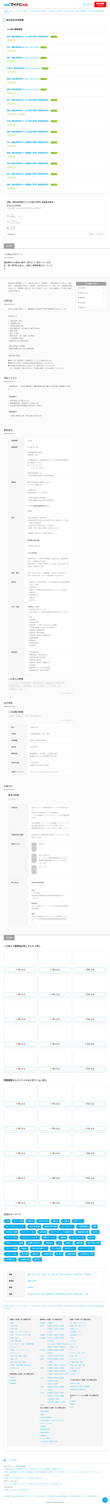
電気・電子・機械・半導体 (19, 1356)
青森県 (50, 1326)
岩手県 (56, 1326)
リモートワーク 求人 (87, 1248)
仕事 (37, 1472)
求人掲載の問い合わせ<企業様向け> (58, 1496)
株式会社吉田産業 (69, 11)
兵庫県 (50, 1371)
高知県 (50, 1390)
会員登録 (100, 4)
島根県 (56, 1378)
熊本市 (63, 1402)
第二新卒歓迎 (45, 1411)
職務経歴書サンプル (22, 1469)
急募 (42, 1414)
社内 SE (96, 1232)
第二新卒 (59, 1254)
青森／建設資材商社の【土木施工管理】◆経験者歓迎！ (28, 110)
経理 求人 (37, 1259)
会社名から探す (75, 1383)
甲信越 (43, 1350)
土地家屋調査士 (83, 1226)
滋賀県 (50, 1368)
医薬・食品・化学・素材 (18, 1362)
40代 (7, 1221)
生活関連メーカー (76, 1335)
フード (73, 1350)
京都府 (56, 1368)
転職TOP (6, 11)
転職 (6, 1478)
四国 (42, 1387)
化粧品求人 (49, 1243)
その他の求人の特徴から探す (49, 1441)
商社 (72, 1338)
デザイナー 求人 (11, 1237)
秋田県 (50, 1329)
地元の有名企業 (34, 1226)
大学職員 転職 (25, 1259)
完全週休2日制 (59, 1294)
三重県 (50, 1362)
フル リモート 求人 (28, 1232)
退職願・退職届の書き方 (12, 1472)
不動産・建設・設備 (77, 1362)
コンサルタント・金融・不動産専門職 (22, 1344)
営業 (12, 1323)
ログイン (89, 4)
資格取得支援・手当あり (81, 1294)
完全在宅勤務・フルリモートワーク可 (52, 1420)
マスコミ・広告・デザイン (78, 1353)
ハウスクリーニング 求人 (30, 1237)
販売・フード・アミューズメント (21, 1332)
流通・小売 (74, 1347)
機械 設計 (79, 1243)
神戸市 (66, 1374)
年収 (23, 1472)
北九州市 (51, 1402)
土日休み (66, 1221)
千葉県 (56, 1338)
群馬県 (62, 1335)
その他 (73, 1374)
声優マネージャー (49, 1237)
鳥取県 (50, 1378)
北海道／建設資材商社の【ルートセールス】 (24, 68)
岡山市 (50, 1384)
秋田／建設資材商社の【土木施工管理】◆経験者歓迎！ (28, 36)
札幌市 (50, 1323)
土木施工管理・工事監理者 (55, 11)
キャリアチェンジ (67, 1226)
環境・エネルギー (76, 1368)
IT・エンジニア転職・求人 (12, 1484)
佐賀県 (56, 1393)
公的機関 (73, 1371)
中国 (42, 1378)
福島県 (29, 1281)
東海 (42, 1359)
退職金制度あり (45, 1432)
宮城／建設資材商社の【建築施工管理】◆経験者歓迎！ (28, 163)
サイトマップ (31, 1496)
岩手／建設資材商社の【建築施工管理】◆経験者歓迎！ (28, 142)
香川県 (56, 1387)
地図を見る (36, 898)
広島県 (50, 1381)
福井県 (62, 1356)
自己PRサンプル (36, 1469)
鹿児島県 (51, 1399)
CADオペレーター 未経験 (14, 1243)
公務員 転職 (48, 1254)
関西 (42, 1368)
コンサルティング (76, 1359)
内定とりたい (78, 1221)
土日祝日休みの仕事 (86, 1254)
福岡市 (57, 1402)
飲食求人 (69, 1243)
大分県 (56, 1396)
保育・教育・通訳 (16, 1341)
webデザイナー (69, 1248)
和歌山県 (62, 1371)
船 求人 (91, 1237)
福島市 (35, 1281)
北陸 (42, 1356)
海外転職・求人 (56, 1484)
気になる (21, 970)
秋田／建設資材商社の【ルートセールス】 (23, 58)
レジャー (73, 1344)
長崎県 (62, 1393)
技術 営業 (42, 1232)
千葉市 (59, 1344)
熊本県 (50, 1396)
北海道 (43, 1323)
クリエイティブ (15, 1347)
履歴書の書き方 (9, 1469)
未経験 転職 (71, 1254)
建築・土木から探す (16, 11)
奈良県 (56, 1371)
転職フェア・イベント (66, 1472)
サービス (73, 1341)
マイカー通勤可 (45, 1438)
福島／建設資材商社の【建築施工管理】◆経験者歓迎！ (28, 184)
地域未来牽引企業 (51, 1226)
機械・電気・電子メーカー (78, 1326)
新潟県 (50, 1350)
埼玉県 (50, 1338)
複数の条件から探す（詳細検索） (80, 1386)
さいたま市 (51, 1344)
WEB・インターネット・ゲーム (20, 1350)
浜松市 (56, 1365)
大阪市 (56, 1374)
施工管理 (25, 1254)
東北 (42, 1326)
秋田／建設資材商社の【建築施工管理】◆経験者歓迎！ (28, 174)
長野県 (62, 1350)
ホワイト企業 (18, 1221)
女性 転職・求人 (44, 1484)
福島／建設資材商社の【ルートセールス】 (23, 89)
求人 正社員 (56, 1248)
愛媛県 (62, 1387)
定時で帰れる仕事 (94, 1243)
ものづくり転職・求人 (29, 1484)
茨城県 (50, 1335)
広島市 (56, 1384)
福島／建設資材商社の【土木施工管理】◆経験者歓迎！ (28, 132)
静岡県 (56, 1359)
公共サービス (15, 1368)
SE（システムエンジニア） (15, 1226)
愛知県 (62, 1359)
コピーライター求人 (78, 1237)
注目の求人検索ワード (39, 1248)
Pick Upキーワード (21, 1478)
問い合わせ (41, 1496)
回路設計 (24, 1248)
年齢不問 (31, 1221)
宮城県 (62, 1326)
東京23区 (65, 1344)
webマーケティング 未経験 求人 (62, 1232)
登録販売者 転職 (82, 1232)
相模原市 (62, 1347)
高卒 (72, 1407)
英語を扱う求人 (24, 1490)
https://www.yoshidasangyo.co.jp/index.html (44, 772)
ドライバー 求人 (11, 1254)
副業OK (43, 1426)
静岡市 (50, 1365)
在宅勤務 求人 (10, 1259)
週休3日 (55, 1221)
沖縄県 (57, 1399)
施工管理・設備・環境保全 (38, 11)
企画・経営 (14, 1326)
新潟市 (50, 1353)
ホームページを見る (38, 885)
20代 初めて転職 (11, 1232)
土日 (59, 1243)
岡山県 (62, 1378)
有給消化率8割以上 (46, 1417)
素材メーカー (75, 1329)
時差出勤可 (69, 1294)
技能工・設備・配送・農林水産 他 (21, 1365)
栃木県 (56, 1335)
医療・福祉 (14, 1338)
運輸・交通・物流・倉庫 (78, 1365)
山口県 (56, 1381)
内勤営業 (63, 1237)
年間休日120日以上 (33, 1294)
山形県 (56, 1329)
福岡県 (50, 1393)
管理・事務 (14, 1329)
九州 (42, 1393)
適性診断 (54, 1469)
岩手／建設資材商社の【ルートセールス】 (23, 47)
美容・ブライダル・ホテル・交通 (21, 1335)
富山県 (50, 1356)
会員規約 (7, 1496)
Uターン (62, 1469)
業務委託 (13, 1383)
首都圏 (43, 1338)
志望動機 (46, 1469)
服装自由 (43, 1435)
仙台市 (50, 1332)
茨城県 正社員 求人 (34, 1243)
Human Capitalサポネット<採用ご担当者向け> (84, 1496)
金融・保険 (74, 1356)
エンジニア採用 (11, 1248)
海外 (42, 1405)
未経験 (73, 1404)
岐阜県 (50, 1359)
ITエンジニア (15, 1353)
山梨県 (56, 1350)
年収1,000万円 (43, 1221)
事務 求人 (35, 1254)
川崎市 (56, 1347)
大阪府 (62, 1368)
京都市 (50, 1374)
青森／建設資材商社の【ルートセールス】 (23, 79)
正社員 (13, 1377)
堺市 (61, 1374)
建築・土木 (26, 11)
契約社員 (13, 1380)
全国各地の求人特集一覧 (78, 1389)
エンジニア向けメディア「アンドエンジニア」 (89, 1472)
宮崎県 (62, 1396)
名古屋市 (62, 1365)
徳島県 (50, 1387)
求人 (11, 1478)
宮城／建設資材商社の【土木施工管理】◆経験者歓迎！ (28, 121)
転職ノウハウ (53, 1472)
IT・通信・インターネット (78, 1323)
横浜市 (50, 1347)
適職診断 (30, 1472)
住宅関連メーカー (76, 1332)
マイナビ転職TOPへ (12, 1460)
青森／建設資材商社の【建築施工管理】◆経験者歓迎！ (28, 153)
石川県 (56, 1356)
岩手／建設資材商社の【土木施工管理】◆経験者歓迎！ (28, 100)
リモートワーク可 (46, 1423)
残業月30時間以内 (47, 1294)
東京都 (62, 1338)
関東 (95, 1226)
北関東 (43, 1335)
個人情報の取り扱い (19, 1496)
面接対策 (43, 1472)
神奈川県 (51, 1341)
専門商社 (30, 1287)
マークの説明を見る (67, 693)
